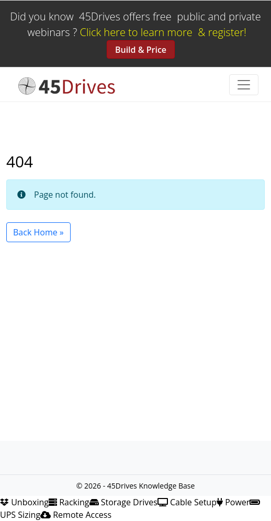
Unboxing (24, 502)
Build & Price (140, 49)
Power (233, 502)
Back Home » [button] (38, 232)
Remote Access (75, 514)
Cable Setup (187, 502)
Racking (69, 502)
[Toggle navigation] (243, 84)
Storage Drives (123, 502)
